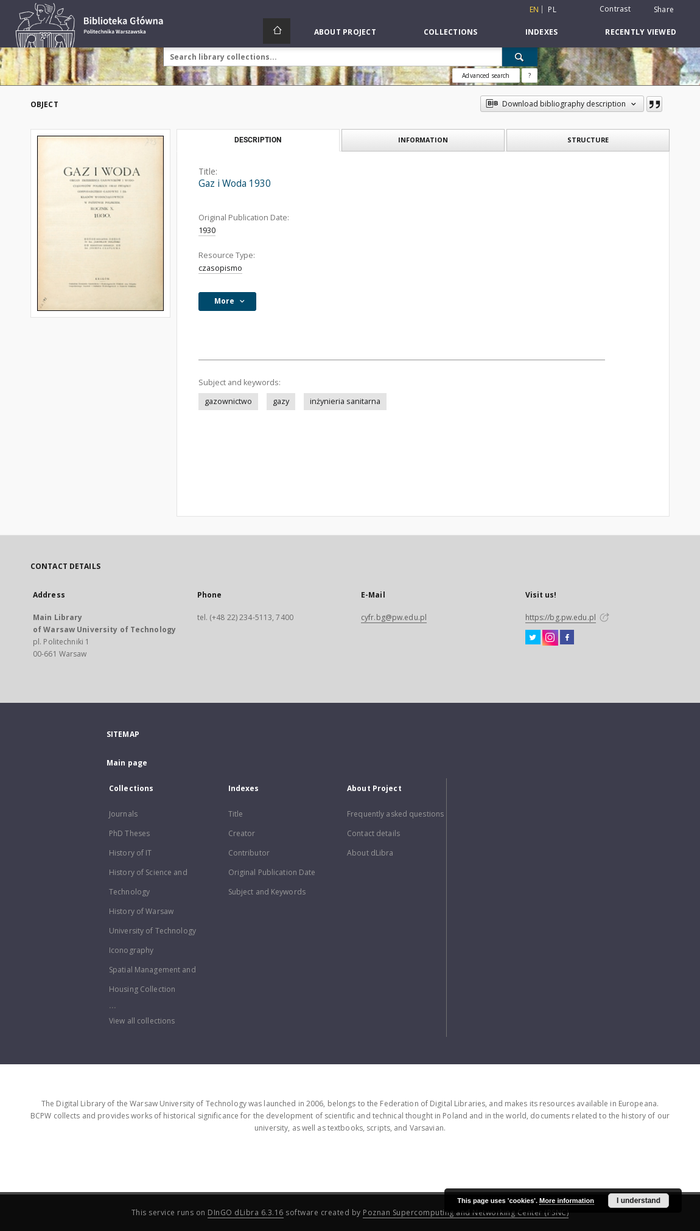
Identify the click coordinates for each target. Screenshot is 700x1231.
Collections (451, 32)
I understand (638, 1200)
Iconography (131, 950)
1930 (206, 230)
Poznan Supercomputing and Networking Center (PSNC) (466, 1212)
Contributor (249, 853)
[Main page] (276, 31)
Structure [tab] (588, 139)
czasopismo (220, 268)
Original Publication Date (272, 872)
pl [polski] (552, 9)
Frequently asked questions (395, 814)
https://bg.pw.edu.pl (560, 617)
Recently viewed (640, 32)
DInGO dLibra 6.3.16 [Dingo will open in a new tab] (246, 1212)
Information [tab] (423, 139)
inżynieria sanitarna (345, 401)
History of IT (130, 853)
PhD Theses (129, 833)
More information (566, 1200)
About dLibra (370, 853)
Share (664, 10)
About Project (345, 32)
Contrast (615, 9)
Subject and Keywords (267, 892)
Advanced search (485, 75)
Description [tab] (257, 140)
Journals (123, 814)
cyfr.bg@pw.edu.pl (394, 617)
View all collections (142, 1021)
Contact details (373, 833)
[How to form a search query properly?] (529, 75)
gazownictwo (228, 401)
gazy (281, 401)
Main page (127, 763)
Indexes (541, 32)
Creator (242, 833)
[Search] (519, 56)
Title (235, 814)
